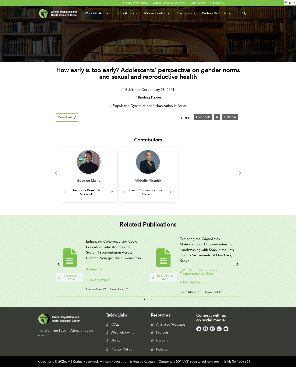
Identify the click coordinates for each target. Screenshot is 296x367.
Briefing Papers (150, 97)
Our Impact (198, 3)
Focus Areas (126, 13)
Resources (186, 13)
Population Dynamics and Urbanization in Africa (150, 105)
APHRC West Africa (135, 3)
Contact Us (217, 3)
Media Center (157, 13)
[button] (244, 13)
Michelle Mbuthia (148, 180)
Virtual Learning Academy (169, 3)
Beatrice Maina (88, 180)
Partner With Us (216, 13)
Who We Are (97, 13)
